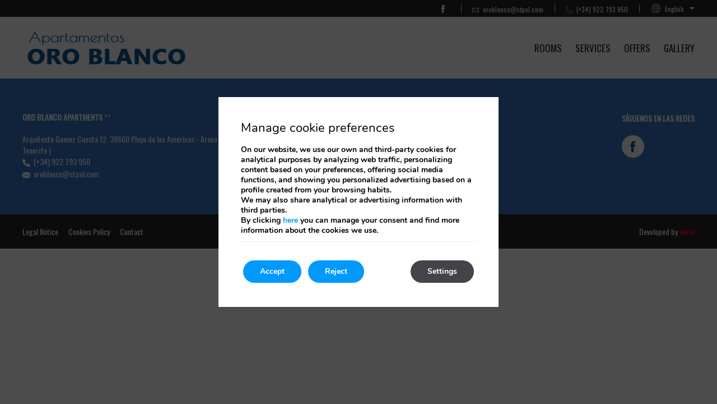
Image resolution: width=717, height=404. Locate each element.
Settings (442, 271)
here (290, 220)
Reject (336, 271)
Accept (272, 271)
